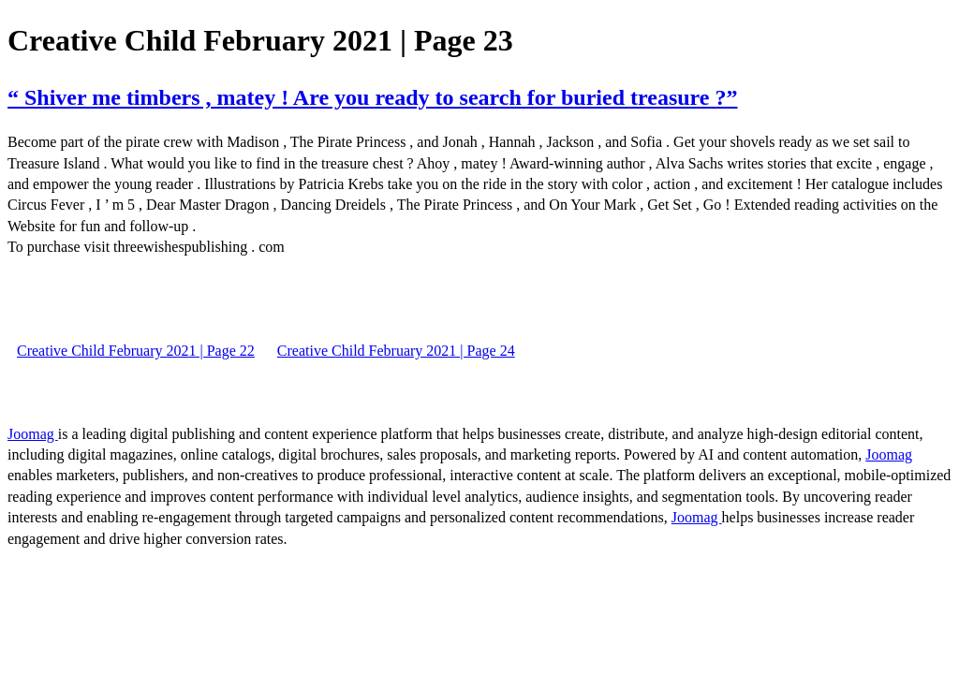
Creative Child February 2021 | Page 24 (396, 351)
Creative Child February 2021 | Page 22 (136, 351)
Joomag (32, 434)
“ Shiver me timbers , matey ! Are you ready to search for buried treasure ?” (372, 97)
